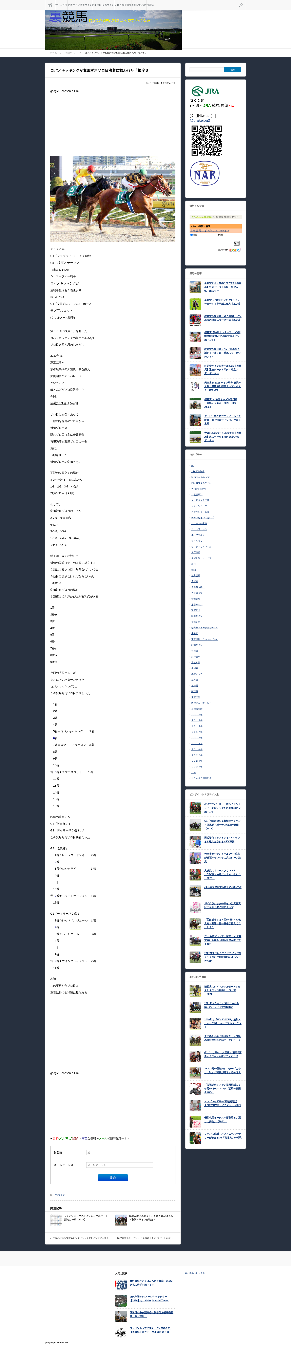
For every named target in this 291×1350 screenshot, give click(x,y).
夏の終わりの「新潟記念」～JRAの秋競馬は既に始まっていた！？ (222, 1038)
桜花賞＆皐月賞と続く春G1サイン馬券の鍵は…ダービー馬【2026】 (222, 318)
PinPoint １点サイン (103, 4)
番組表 (194, 668)
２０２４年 (196, 761)
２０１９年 (196, 743)
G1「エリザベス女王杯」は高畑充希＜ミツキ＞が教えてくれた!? (222, 1054)
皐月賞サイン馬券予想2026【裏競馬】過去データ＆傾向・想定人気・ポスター (222, 287)
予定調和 (195, 552)
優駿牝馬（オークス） (202, 558)
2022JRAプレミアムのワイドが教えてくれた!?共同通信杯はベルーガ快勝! (222, 957)
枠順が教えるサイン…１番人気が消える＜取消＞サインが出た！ (151, 1218)
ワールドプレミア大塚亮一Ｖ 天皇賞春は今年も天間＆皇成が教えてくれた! (222, 940)
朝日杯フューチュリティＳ (204, 627)
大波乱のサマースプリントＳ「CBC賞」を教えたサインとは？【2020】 (222, 874)
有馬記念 (195, 622)
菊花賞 (194, 691)
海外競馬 (195, 656)
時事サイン (86, 4)
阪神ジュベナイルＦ (201, 703)
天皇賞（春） (198, 587)
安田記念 (195, 598)
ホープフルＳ (198, 535)
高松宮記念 (196, 708)
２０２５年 (196, 766)
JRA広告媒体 (198, 471)
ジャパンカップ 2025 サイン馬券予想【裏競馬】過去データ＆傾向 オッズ (150, 1330)
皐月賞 (194, 680)
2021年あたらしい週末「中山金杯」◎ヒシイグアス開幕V (221, 1005)
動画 (193, 570)
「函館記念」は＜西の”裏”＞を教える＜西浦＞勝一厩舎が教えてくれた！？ (222, 923)
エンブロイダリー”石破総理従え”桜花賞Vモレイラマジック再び (222, 1103)
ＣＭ (193, 772)
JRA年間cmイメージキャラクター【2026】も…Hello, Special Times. (149, 1298)
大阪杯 (194, 581)
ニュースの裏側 (199, 523)
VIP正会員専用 (198, 488)
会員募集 (127, 4)
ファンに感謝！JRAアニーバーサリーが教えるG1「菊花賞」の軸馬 (222, 1135)
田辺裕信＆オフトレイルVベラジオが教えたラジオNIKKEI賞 (222, 839)
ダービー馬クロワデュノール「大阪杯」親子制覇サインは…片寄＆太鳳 (222, 420)
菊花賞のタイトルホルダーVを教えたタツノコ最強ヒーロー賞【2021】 (222, 990)
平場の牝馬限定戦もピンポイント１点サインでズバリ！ (81, 1238)
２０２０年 (196, 749)
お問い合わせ (139, 4)
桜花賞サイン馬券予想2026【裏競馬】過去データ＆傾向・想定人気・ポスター (222, 370)
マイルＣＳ (196, 541)
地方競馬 (195, 575)
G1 (192, 465)
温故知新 (195, 662)
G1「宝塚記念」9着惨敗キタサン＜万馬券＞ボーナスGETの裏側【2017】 (222, 825)
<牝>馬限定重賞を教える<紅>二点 (222, 887)
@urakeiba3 (200, 120)
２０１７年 (196, 732)
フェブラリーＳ (199, 529)
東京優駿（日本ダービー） (204, 639)
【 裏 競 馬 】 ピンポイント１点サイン (209, 230)
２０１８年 (196, 737)
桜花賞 (194, 651)
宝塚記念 (195, 610)
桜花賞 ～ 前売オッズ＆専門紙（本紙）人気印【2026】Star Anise (220, 403)
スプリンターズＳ (200, 512)
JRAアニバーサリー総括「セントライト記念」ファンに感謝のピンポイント (222, 808)
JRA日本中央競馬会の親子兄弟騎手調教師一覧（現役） (151, 1314)
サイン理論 (61, 4)
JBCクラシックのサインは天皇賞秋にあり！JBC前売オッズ (222, 905)
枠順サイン (59, 1195)
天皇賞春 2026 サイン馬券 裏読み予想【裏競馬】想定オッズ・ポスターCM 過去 (222, 386)
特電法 (150, 4)
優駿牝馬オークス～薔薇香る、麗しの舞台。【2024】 (222, 1119)
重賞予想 (195, 697)
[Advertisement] (112, 122)
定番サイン (74, 4)
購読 (193, 235)
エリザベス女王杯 (200, 500)
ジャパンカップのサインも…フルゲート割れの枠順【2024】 (86, 1218)
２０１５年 (196, 720)
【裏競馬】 (196, 494)
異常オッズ (196, 674)
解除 (219, 235)
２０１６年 (196, 726)
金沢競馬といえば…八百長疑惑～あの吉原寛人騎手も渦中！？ (151, 1283)
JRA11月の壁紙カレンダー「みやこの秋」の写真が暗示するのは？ (222, 1070)
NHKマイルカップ (200, 477)
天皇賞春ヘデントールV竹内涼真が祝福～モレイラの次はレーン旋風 (222, 857)
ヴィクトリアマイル (201, 546)
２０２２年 (196, 755)
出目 (193, 564)
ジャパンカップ (199, 506)
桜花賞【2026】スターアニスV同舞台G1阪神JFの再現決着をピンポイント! (222, 336)
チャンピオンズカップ (202, 517)
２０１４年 (196, 714)
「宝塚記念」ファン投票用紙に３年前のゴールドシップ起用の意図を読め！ (222, 1088)
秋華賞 (194, 685)
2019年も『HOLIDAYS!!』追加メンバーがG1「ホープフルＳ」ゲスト (222, 1023)
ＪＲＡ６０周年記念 (201, 778)
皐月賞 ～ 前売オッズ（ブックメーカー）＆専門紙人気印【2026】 (222, 302)
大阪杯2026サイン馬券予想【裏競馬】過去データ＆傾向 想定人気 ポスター (222, 437)
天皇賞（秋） (198, 593)
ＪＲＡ (118, 4)
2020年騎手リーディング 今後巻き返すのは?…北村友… (145, 1238)
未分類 (194, 633)
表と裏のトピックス (195, 1273)
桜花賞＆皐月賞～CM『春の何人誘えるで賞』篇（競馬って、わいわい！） (222, 353)
